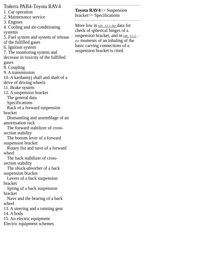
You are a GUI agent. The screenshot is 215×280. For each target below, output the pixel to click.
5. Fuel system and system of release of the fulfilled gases (36, 40)
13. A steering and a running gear (33, 208)
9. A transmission (19, 72)
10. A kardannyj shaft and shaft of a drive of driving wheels (35, 80)
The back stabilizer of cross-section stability (31, 160)
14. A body (13, 213)
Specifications (19, 102)
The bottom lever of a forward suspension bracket (32, 140)
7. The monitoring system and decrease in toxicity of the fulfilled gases (35, 57)
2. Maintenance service (24, 17)
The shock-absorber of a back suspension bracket (32, 171)
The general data (22, 97)
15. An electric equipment (27, 218)
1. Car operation (18, 12)
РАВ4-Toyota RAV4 (32, 6)
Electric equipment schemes (29, 223)
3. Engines (13, 22)
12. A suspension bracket (26, 92)
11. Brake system (19, 87)
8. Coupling (14, 67)
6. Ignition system (20, 47)
